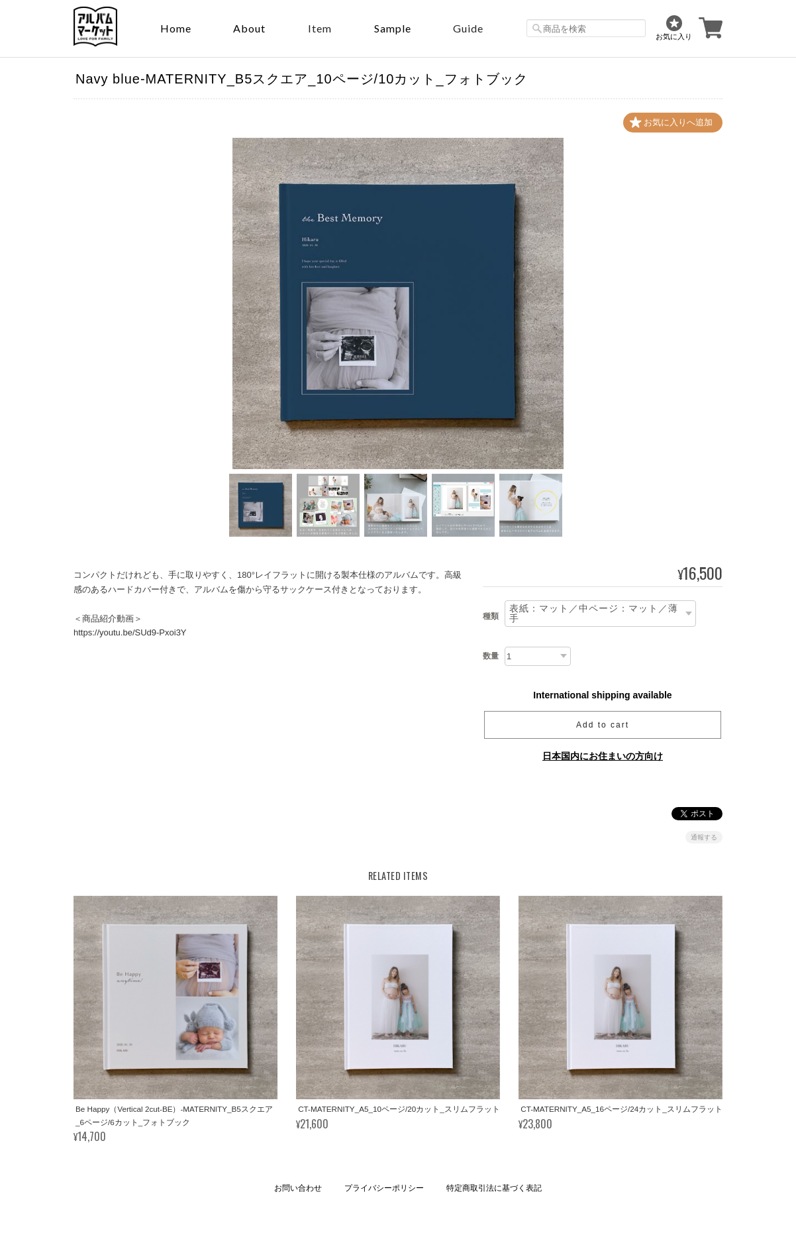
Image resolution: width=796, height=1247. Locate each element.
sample (392, 28)
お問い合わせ (298, 1188)
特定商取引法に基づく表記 (494, 1188)
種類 (491, 616)
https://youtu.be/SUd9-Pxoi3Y (130, 632)
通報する (704, 837)
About (249, 28)
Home (175, 28)
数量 (491, 656)
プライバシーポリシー (384, 1188)
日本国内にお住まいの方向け (602, 756)
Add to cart (602, 725)
